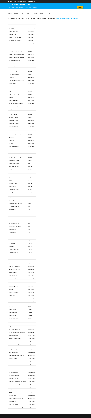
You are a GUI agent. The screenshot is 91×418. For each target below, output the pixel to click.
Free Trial (80, 7)
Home (9, 7)
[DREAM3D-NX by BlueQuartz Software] (8, 4)
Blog (30, 7)
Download (21, 7)
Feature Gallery (15, 7)
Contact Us (35, 7)
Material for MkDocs (15, 415)
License (26, 7)
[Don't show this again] (82, 1)
